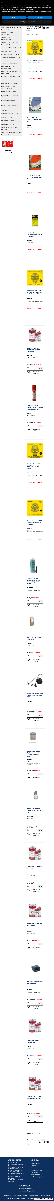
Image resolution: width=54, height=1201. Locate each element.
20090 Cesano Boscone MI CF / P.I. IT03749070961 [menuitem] (15, 1168)
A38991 (29, 241)
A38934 (29, 183)
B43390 (29, 701)
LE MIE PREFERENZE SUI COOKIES (43, 1199)
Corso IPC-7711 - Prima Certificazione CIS (34, 119)
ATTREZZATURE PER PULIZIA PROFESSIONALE (9, 43)
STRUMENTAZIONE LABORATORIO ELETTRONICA (11, 133)
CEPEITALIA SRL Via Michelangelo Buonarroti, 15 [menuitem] (16, 1164)
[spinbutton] (36, 368)
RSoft (33, 1200)
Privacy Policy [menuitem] (7, 1195)
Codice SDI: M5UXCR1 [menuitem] (14, 1176)
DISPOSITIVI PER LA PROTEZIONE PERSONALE (11, 72)
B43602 (30, 760)
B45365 (29, 1104)
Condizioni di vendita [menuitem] (45, 1195)
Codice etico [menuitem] (25, 1195)
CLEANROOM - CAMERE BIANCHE (11, 54)
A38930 (29, 125)
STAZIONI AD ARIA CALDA (8, 120)
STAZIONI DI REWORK (7, 124)
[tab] (11, 28)
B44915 (29, 931)
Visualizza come (32, 28)
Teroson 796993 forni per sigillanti (34, 982)
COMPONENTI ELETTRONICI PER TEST (10, 58)
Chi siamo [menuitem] (34, 1165)
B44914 (29, 874)
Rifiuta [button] (14, 17)
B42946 (30, 587)
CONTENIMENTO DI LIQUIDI (9, 63)
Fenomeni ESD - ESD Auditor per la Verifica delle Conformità (34, 292)
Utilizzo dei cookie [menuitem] (17, 1195)
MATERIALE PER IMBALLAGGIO (10, 80)
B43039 (29, 644)
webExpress (27, 1200)
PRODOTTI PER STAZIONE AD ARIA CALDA (10, 96)
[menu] (16, 1163)
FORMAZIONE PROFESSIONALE (10, 76)
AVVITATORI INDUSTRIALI (8, 51)
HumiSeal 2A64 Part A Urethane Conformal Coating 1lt (35, 234)
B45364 (30, 1047)
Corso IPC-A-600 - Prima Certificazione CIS (34, 177)
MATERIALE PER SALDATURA (9, 83)
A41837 (29, 68)
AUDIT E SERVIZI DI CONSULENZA (11, 47)
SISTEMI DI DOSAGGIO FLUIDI (10, 114)
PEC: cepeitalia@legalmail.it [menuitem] (16, 1174)
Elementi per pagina (34, 26)
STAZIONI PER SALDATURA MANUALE (9, 128)
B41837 (29, 528)
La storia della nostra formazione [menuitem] (37, 1171)
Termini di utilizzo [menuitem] (34, 1195)
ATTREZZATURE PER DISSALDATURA (7, 38)
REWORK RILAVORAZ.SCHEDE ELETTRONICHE (10, 106)
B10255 (29, 356)
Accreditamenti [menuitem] (35, 1163)
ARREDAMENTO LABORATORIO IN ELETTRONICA (11, 28)
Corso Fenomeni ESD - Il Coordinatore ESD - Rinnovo (35, 522)
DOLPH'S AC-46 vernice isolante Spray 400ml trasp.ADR (35, 407)
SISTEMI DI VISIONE (7, 117)
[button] (39, 368)
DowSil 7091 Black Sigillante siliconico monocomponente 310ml (33, 581)
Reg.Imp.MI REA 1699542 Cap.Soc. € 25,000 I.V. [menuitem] (15, 1171)
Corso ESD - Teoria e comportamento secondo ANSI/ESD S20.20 (34, 465)
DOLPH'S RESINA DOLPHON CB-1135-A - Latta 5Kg (34, 349)
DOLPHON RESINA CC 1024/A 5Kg (34, 924)
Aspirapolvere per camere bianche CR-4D (34, 810)
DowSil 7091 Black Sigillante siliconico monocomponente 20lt (33, 753)
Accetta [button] (40, 17)
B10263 (29, 413)
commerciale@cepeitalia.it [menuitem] (27, 1191)
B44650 (30, 816)
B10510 (29, 472)
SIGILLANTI (4, 110)
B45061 (29, 989)
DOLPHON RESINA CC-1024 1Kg (35, 867)
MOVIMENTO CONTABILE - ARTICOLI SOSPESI (9, 87)
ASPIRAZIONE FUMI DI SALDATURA (7, 33)
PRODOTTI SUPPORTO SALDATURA (8, 101)
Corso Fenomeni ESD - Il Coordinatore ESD (35, 61)
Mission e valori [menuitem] (35, 1174)
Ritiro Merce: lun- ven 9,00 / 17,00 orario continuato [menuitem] (15, 1179)
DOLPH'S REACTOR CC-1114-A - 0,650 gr (34, 1097)
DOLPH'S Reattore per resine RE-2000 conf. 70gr (34, 637)
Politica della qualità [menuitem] (37, 1177)
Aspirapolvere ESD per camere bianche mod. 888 (35, 695)
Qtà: (28, 368)
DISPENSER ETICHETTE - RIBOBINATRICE (8, 67)
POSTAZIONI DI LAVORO (8, 92)
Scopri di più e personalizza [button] (27, 22)
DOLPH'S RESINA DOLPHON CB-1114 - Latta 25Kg (34, 1040)
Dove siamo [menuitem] (34, 1168)
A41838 (29, 298)
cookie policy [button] (32, 9)
